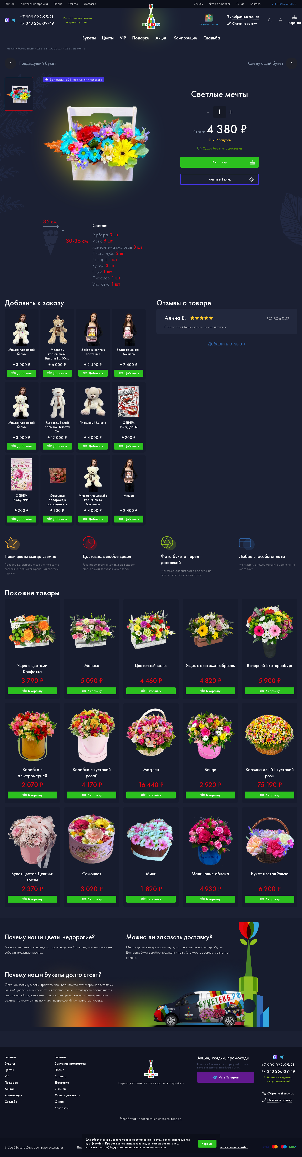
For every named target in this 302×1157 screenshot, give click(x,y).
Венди (210, 769)
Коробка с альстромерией (32, 773)
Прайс (58, 4)
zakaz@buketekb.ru (284, 4)
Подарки (140, 38)
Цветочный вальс (151, 665)
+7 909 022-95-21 (37, 17)
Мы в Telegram (225, 1077)
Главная (9, 4)
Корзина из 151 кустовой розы (270, 773)
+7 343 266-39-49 (37, 23)
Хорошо (207, 1144)
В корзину (234, 162)
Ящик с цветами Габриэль (210, 665)
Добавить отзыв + (227, 343)
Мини (151, 874)
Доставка (90, 4)
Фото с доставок (219, 4)
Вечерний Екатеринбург (270, 665)
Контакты (255, 4)
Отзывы (198, 4)
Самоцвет (91, 874)
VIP (123, 38)
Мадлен (151, 769)
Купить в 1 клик (232, 179)
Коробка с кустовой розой (92, 773)
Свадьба (211, 38)
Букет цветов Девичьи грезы (32, 877)
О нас (240, 4)
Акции (161, 38)
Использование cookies (232, 1147)
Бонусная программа (34, 4)
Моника (91, 665)
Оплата (73, 4)
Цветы (108, 38)
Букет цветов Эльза (270, 874)
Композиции (185, 38)
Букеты (89, 38)
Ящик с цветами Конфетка (32, 668)
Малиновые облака (210, 874)
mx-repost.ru (174, 1118)
